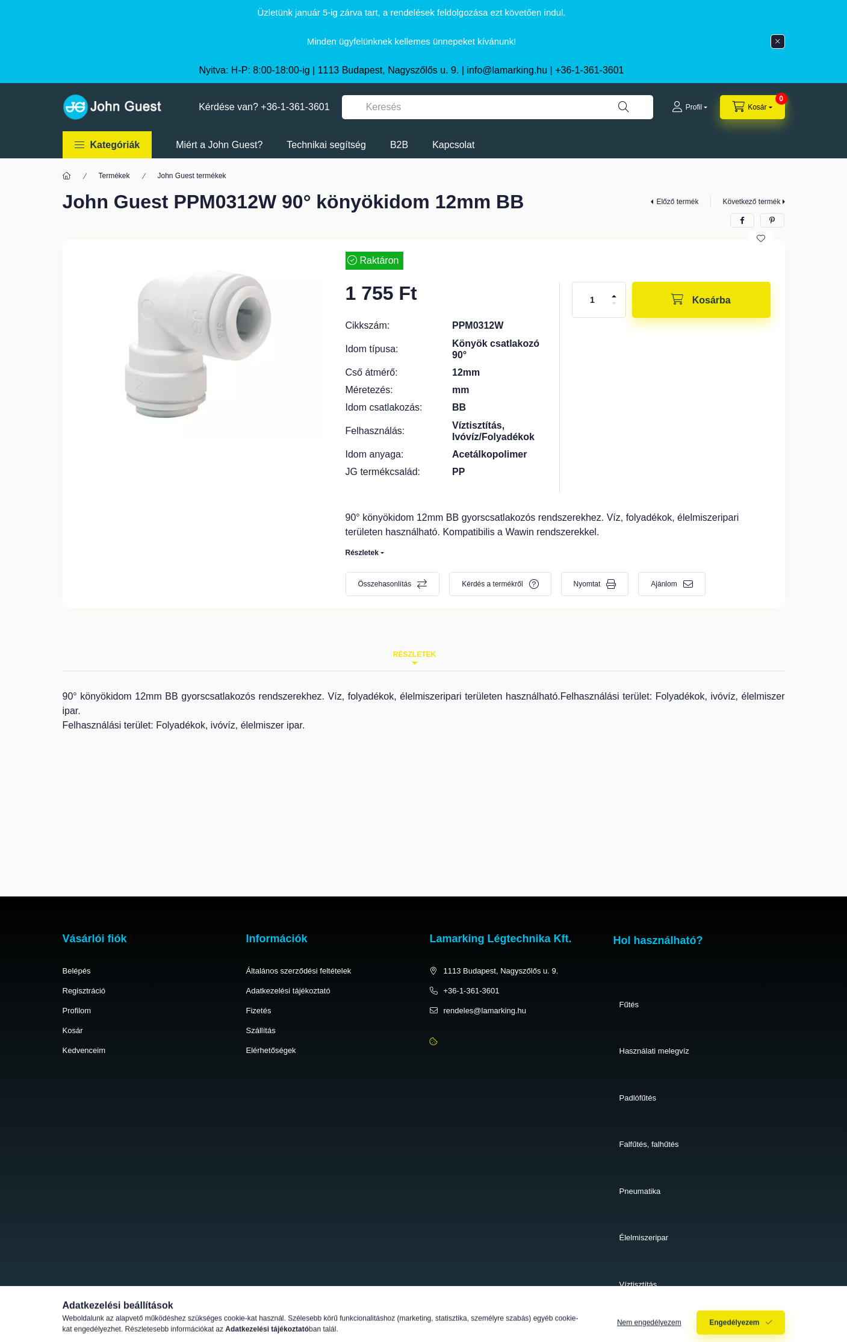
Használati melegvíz (654, 1050)
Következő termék (751, 201)
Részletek (362, 552)
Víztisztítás (638, 1284)
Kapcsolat (453, 145)
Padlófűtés (637, 1097)
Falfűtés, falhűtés (649, 1144)
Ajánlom (664, 584)
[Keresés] (623, 107)
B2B (399, 145)
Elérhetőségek (271, 1050)
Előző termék (677, 201)
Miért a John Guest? (219, 145)
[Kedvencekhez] (761, 238)
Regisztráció (84, 990)
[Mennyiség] (592, 299)
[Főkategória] (67, 175)
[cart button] (752, 107)
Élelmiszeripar (644, 1237)
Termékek (114, 176)
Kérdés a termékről (492, 584)
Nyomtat (587, 584)
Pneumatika (640, 1191)
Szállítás (261, 1030)
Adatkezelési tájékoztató (288, 990)
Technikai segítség (326, 145)
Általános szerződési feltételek (299, 970)
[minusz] (614, 303)
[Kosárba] (701, 300)
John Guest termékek (192, 176)
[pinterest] (772, 220)
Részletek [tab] (414, 654)
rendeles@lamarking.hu (485, 1010)
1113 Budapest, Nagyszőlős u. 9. (501, 970)
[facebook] (742, 220)
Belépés (77, 970)
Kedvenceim (84, 1050)
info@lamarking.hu (507, 70)
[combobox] (497, 107)
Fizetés (258, 1010)
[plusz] (614, 296)
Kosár (73, 1030)
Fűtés (629, 1004)
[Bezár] (778, 41)
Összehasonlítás (385, 584)
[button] (107, 144)
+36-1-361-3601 (589, 70)
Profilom (77, 1010)
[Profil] (689, 107)
